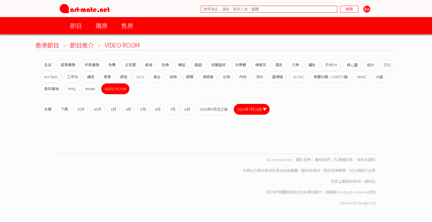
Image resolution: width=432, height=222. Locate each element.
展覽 (189, 76)
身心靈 (352, 64)
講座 (90, 76)
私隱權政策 (343, 159)
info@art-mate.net (352, 192)
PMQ (72, 88)
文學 (295, 64)
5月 (143, 109)
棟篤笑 (260, 64)
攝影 (312, 64)
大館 (379, 76)
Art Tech (51, 76)
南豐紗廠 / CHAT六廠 (330, 76)
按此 (371, 181)
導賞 (107, 76)
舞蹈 (181, 64)
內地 (243, 76)
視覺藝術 (218, 64)
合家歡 (130, 64)
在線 (226, 76)
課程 (123, 76)
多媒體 (240, 64)
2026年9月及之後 (213, 109)
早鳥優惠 (91, 64)
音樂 (165, 64)
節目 (76, 25)
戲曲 (198, 64)
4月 (128, 109)
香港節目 (47, 44)
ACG (140, 76)
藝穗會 (277, 76)
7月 (172, 109)
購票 (102, 25)
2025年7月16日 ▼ (251, 109)
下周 (64, 109)
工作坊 (72, 76)
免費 (112, 64)
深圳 (259, 76)
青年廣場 (51, 88)
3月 (113, 109)
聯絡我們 (322, 159)
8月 (187, 109)
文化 (387, 64)
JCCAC (298, 76)
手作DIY (331, 64)
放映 (173, 76)
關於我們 (303, 159)
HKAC (362, 76)
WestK (90, 88)
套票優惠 (68, 64)
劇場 (148, 64)
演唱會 (208, 76)
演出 (156, 76)
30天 (81, 109)
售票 (127, 25)
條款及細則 (366, 159)
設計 (370, 64)
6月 (158, 109)
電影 (279, 64)
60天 (98, 109)
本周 (47, 109)
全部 (47, 64)
